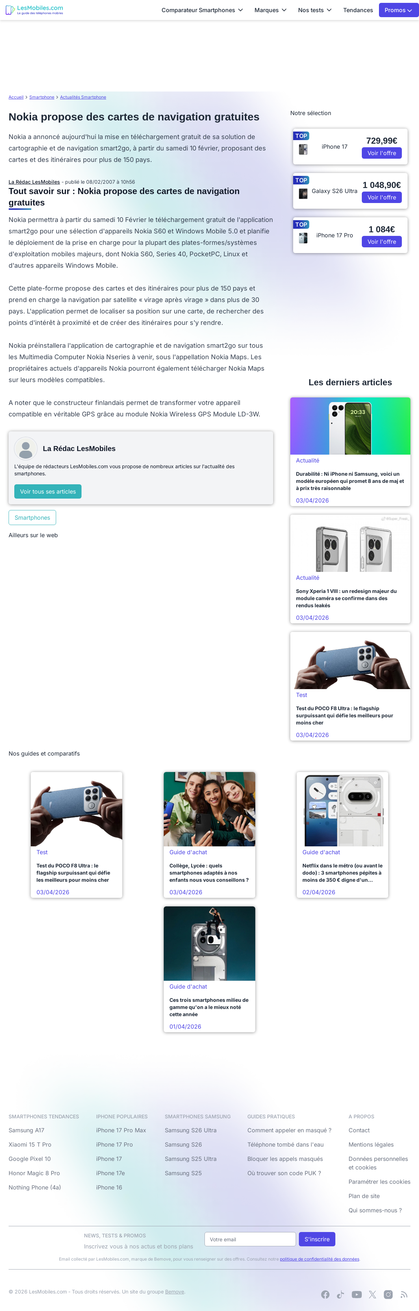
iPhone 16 (109, 1187)
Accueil (16, 97)
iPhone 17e (110, 1173)
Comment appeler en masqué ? (289, 1130)
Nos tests (315, 10)
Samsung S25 (183, 1173)
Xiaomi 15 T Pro (30, 1144)
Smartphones (32, 517)
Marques (271, 10)
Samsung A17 (26, 1130)
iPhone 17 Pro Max (121, 1130)
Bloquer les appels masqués (285, 1158)
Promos (398, 10)
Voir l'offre (382, 153)
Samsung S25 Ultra (191, 1158)
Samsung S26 (183, 1144)
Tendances (358, 10)
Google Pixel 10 (30, 1158)
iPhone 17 (109, 1158)
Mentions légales (371, 1144)
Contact (359, 1130)
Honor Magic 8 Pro (34, 1173)
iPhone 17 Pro (114, 1144)
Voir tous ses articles (48, 491)
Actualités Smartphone (83, 97)
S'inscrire (317, 1239)
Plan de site (364, 1195)
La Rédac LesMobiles (34, 182)
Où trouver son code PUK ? (284, 1173)
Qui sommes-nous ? (375, 1210)
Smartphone (41, 97)
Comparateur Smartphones (202, 10)
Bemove (174, 1291)
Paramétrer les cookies (379, 1181)
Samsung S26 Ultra (191, 1130)
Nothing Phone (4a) (35, 1187)
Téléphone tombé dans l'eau (285, 1144)
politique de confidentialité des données (319, 1259)
